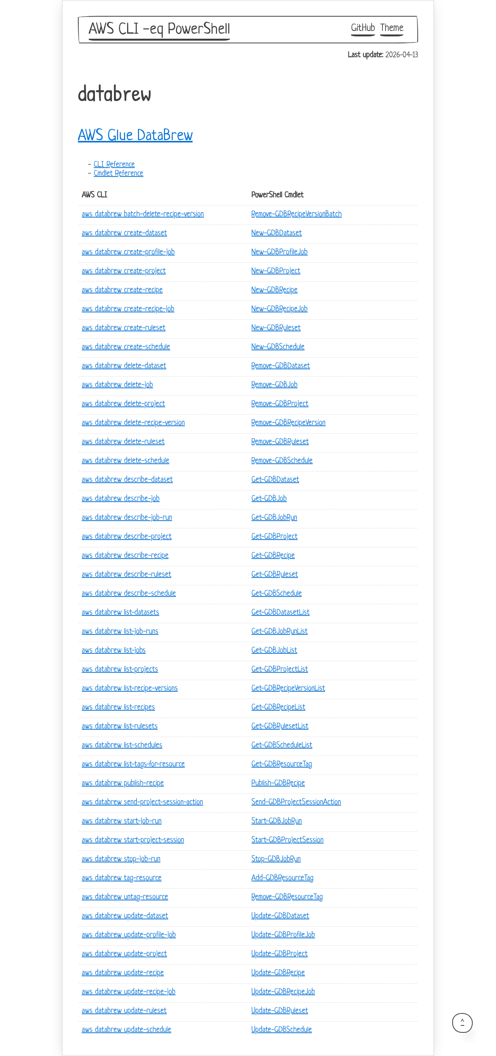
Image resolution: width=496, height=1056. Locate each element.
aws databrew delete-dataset (124, 366)
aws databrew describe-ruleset (126, 575)
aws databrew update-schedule (126, 1030)
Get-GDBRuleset (274, 575)
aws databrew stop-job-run (121, 859)
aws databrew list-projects (120, 670)
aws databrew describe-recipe (125, 556)
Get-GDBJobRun (274, 518)
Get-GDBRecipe (273, 556)
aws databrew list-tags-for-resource (133, 765)
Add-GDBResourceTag (282, 878)
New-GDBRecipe (274, 290)
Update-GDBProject (279, 954)
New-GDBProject (275, 271)
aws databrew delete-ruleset (123, 442)
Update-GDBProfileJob (283, 935)
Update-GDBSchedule (281, 1030)
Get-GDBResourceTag (281, 765)
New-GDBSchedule (278, 347)
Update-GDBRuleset (279, 1011)
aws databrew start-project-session (133, 841)
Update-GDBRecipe (278, 973)
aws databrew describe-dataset (127, 480)
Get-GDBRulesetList (279, 727)
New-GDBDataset (276, 234)
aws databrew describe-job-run (127, 518)
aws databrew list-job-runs (120, 632)
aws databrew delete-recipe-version (133, 423)
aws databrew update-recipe (123, 973)
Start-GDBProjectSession (287, 841)
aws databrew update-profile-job (129, 935)
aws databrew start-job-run (122, 822)
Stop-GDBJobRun (276, 859)
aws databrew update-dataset (125, 916)
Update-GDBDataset (280, 916)
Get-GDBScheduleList (281, 746)
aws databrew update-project (124, 954)
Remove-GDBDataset (280, 366)
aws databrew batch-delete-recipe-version (143, 215)
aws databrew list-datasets (120, 613)
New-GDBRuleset (276, 328)
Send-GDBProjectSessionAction (296, 803)
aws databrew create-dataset (124, 234)
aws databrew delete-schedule (125, 461)
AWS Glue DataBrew (135, 136)
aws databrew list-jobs (114, 651)
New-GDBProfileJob (279, 253)
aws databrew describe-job (121, 499)
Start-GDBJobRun (276, 822)
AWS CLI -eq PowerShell (159, 30)
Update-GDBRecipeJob (283, 992)
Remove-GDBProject (279, 404)
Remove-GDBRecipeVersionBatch (296, 215)
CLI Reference (114, 165)
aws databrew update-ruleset (124, 1011)
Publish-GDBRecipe (278, 784)
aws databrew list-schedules (122, 746)
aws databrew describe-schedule (129, 594)
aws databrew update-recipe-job (129, 992)
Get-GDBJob (269, 499)
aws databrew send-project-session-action (142, 803)
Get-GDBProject (274, 537)
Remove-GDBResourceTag (287, 897)
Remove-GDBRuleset (280, 442)
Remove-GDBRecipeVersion (288, 423)
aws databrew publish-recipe (123, 784)
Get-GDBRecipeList (278, 708)
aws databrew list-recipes (118, 708)
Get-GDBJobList (274, 651)
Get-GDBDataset (275, 480)
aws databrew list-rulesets (120, 727)
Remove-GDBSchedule (282, 461)
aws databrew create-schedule (126, 347)
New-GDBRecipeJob (279, 309)
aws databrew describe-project (127, 537)
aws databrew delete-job (117, 385)
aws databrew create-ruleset (123, 328)
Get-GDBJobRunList (279, 632)
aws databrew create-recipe (122, 290)
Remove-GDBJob (274, 385)
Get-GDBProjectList (279, 670)
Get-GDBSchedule (276, 594)
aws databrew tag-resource (122, 878)
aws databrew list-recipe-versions (130, 689)
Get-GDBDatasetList (280, 613)
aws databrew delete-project (123, 404)
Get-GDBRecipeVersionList (288, 689)
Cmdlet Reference (118, 174)
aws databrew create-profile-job (128, 253)
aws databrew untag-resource (125, 897)
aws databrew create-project (124, 271)
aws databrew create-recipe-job (128, 309)
